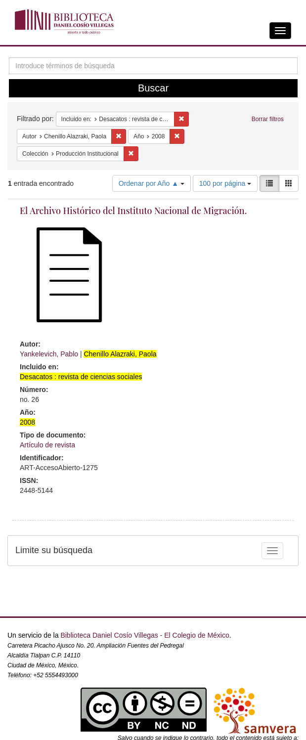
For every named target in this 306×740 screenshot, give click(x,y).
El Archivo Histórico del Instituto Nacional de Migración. (133, 211)
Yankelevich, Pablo (49, 354)
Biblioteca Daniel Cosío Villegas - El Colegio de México (144, 635)
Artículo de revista (47, 445)
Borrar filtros (268, 119)
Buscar (153, 88)
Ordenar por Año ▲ (151, 183)
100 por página (225, 183)
